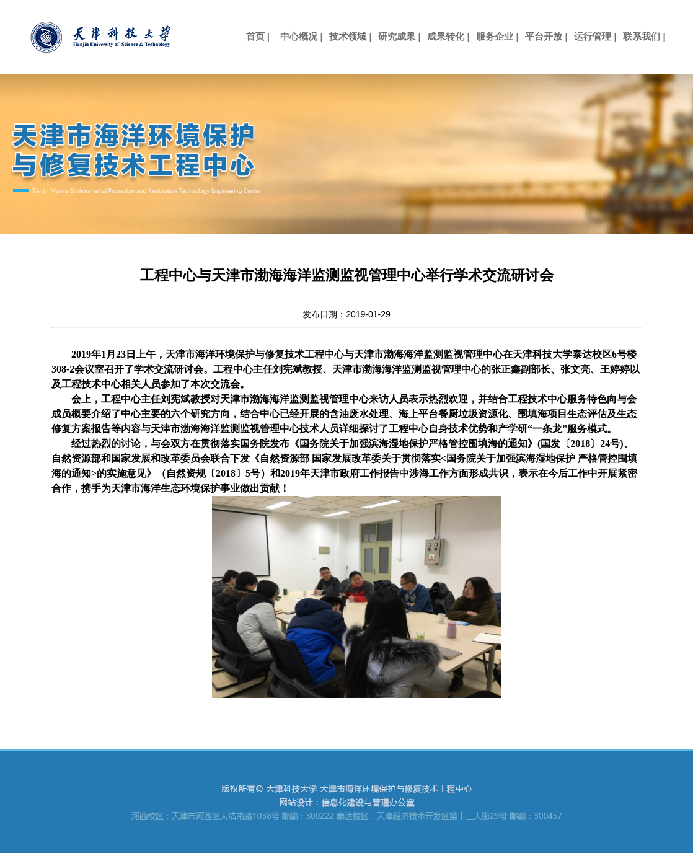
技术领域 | (350, 36)
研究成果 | (399, 36)
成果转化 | (448, 36)
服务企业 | (497, 36)
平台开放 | (546, 36)
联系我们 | (644, 36)
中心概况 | (301, 36)
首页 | (253, 36)
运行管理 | (595, 36)
